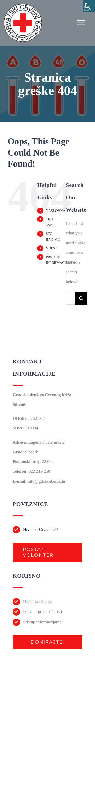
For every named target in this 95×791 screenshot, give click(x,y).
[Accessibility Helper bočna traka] (89, 6)
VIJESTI (52, 248)
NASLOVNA (55, 211)
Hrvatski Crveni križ (41, 529)
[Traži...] (70, 298)
